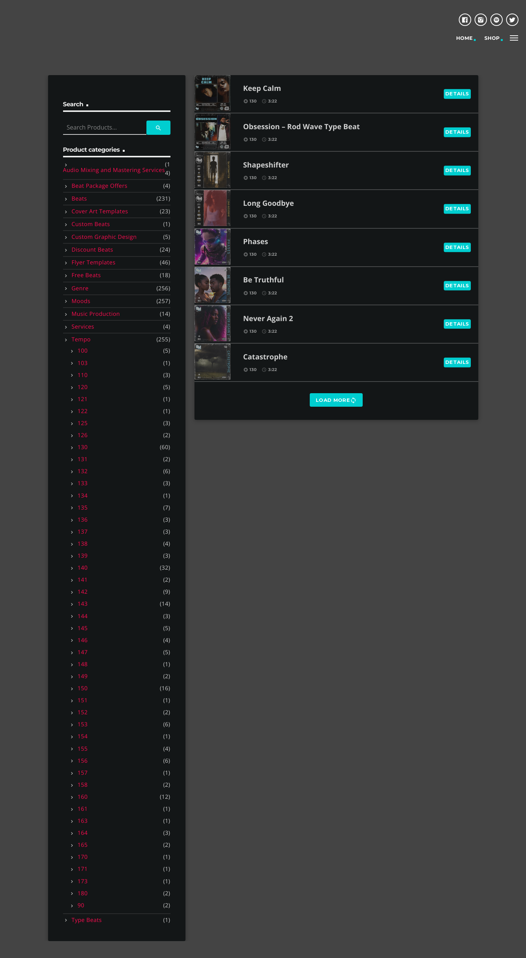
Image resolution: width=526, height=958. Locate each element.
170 (83, 857)
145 (83, 628)
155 (83, 749)
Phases (255, 242)
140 (83, 568)
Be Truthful (263, 280)
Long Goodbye (268, 203)
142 (83, 592)
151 (83, 700)
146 (83, 640)
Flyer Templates (94, 262)
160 (83, 797)
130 (83, 447)
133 (83, 483)
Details (457, 94)
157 (83, 773)
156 (83, 761)
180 (83, 893)
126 (83, 435)
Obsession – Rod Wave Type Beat (301, 127)
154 (83, 736)
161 (83, 809)
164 (83, 833)
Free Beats (86, 275)
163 (83, 821)
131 (83, 459)
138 (83, 544)
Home (464, 38)
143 (83, 604)
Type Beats (87, 920)
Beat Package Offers (100, 186)
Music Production (96, 314)
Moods (81, 301)
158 (83, 785)
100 (83, 351)
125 (83, 423)
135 (83, 507)
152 (83, 712)
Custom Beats (91, 224)
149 (83, 676)
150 (83, 688)
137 (83, 532)
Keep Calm (262, 88)
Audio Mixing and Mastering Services (114, 170)
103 (83, 363)
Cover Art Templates (100, 211)
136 (83, 520)
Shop (492, 38)
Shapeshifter (266, 165)
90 (81, 905)
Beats (79, 198)
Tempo (81, 339)
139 (83, 556)
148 (83, 664)
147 (83, 652)
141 (83, 580)
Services (83, 326)
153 (83, 724)
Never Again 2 (268, 319)
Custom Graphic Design (104, 237)
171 (83, 869)
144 (83, 616)
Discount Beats (92, 249)
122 (83, 411)
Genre (80, 288)
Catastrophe (265, 357)
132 (83, 471)
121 (83, 399)
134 (83, 495)
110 (83, 375)
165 (83, 845)
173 (83, 881)
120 (83, 387)
